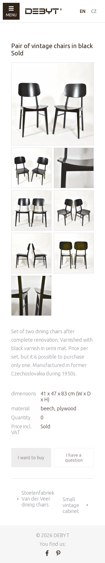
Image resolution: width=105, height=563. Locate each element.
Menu (11, 11)
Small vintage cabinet (75, 505)
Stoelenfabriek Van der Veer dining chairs (35, 498)
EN (82, 11)
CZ (94, 11)
